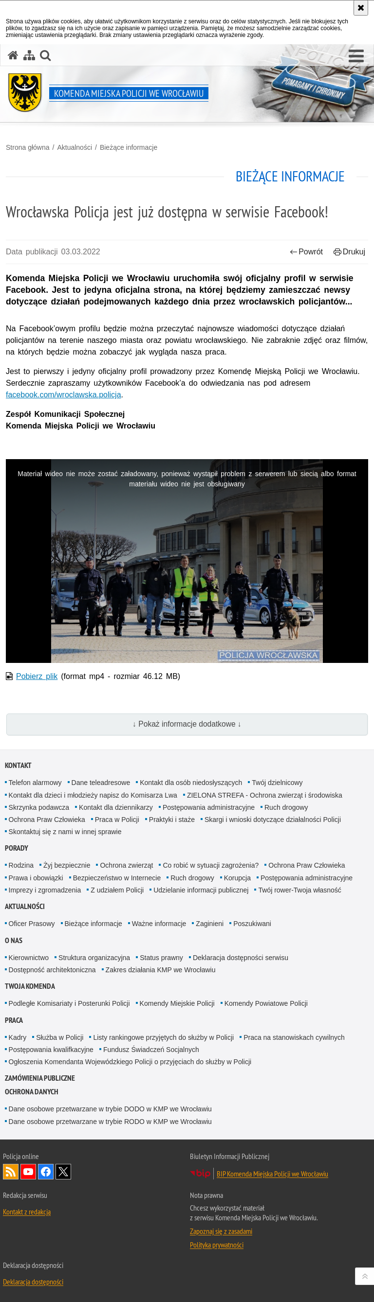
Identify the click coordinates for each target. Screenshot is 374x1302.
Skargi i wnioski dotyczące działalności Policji (273, 819)
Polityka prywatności (216, 1244)
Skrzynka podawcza (39, 807)
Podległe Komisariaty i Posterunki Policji (69, 1003)
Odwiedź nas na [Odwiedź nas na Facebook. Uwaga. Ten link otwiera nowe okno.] (46, 1171)
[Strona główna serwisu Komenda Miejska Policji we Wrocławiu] (13, 55)
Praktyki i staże (172, 819)
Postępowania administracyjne (209, 807)
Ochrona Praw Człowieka (47, 819)
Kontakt (18, 765)
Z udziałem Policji (117, 890)
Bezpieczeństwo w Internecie (117, 878)
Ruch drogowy (286, 807)
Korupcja (237, 878)
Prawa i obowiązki (36, 878)
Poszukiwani (252, 923)
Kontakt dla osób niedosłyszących (191, 782)
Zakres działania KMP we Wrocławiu (161, 970)
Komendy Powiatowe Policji (266, 1003)
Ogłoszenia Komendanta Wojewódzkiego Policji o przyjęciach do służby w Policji (130, 1062)
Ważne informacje (159, 923)
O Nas (13, 940)
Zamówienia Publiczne (40, 1078)
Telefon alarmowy (35, 782)
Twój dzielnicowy (277, 782)
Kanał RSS (11, 1171)
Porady (16, 848)
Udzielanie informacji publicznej (200, 890)
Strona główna (28, 147)
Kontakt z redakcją (27, 1211)
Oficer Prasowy (32, 923)
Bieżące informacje (128, 147)
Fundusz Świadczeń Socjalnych (151, 1049)
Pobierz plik (36, 676)
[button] (45, 55)
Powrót (306, 252)
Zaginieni (210, 923)
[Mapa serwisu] (29, 55)
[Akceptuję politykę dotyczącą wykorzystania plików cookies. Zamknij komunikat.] (361, 8)
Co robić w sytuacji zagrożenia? (211, 865)
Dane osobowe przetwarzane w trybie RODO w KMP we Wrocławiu (110, 1121)
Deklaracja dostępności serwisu (240, 958)
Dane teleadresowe (101, 782)
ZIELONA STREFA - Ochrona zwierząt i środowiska (264, 795)
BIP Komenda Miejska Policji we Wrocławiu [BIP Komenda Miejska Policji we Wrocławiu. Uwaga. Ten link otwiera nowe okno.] (272, 1173)
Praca (14, 1020)
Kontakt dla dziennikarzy (116, 807)
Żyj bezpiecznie (67, 865)
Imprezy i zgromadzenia (45, 890)
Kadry (18, 1037)
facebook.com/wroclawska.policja (63, 395)
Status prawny (161, 958)
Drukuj (349, 252)
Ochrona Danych (31, 1092)
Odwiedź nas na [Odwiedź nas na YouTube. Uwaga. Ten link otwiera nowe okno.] (28, 1171)
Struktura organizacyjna (94, 958)
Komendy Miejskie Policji (177, 1003)
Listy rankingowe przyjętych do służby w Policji (163, 1037)
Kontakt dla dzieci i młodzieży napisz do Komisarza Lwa (93, 795)
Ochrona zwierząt (126, 865)
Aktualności (74, 147)
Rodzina (21, 865)
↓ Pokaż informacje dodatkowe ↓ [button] (187, 724)
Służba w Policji (59, 1037)
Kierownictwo (29, 958)
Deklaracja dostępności (33, 1281)
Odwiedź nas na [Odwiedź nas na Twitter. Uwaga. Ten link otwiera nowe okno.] (63, 1171)
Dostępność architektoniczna (52, 970)
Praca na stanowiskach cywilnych (294, 1037)
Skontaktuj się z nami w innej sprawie (65, 832)
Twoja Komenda (30, 986)
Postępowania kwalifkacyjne (51, 1049)
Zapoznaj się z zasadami (221, 1231)
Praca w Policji (117, 819)
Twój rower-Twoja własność (299, 890)
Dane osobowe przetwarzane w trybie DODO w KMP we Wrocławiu (110, 1109)
